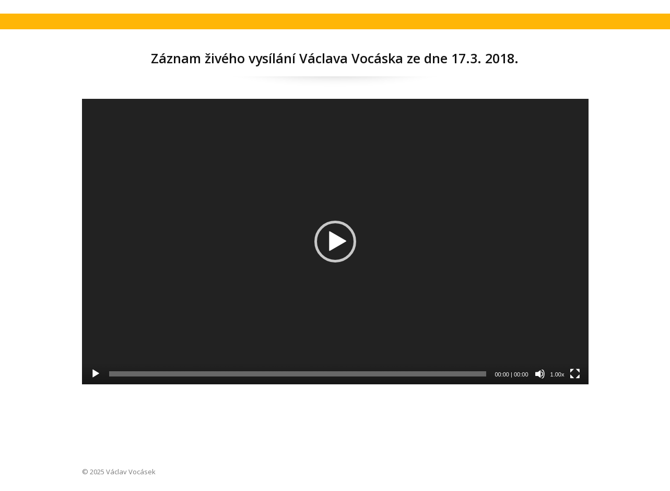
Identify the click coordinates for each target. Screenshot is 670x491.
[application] (335, 241)
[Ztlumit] (540, 374)
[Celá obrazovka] (575, 374)
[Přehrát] (95, 374)
